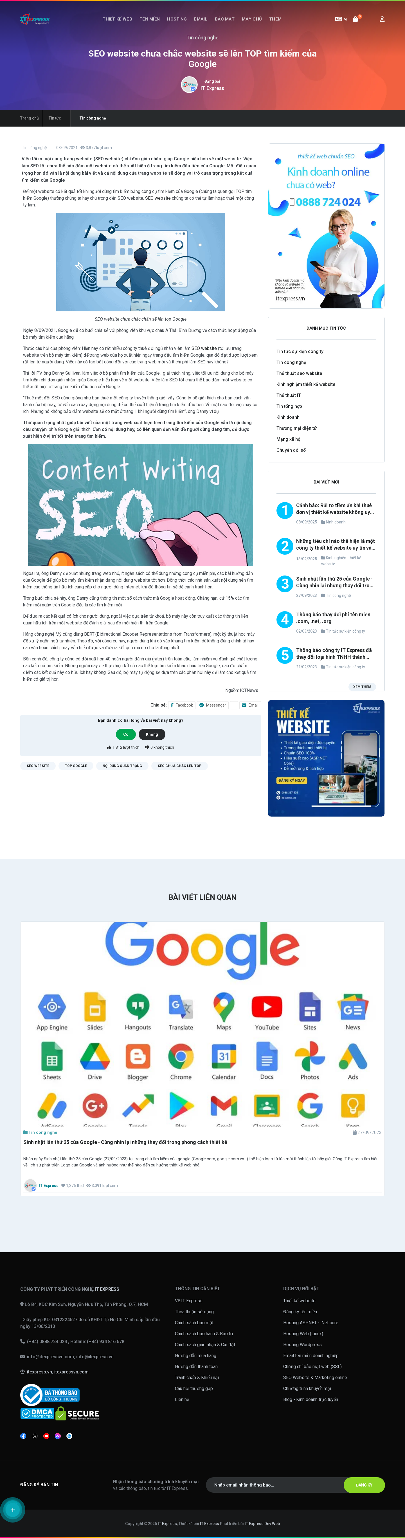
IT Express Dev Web (262, 1523)
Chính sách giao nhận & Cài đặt (205, 1344)
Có (126, 734)
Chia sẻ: (158, 705)
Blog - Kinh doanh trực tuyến (310, 1399)
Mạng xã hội (289, 439)
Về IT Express (188, 1300)
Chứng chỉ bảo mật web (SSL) (312, 1366)
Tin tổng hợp (289, 406)
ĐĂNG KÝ (364, 1485)
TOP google (76, 766)
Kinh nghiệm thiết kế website (305, 384)
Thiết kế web (117, 19)
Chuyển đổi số (291, 450)
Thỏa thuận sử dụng (194, 1311)
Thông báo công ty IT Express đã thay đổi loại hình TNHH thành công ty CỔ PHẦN (334, 654)
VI (341, 19)
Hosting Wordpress (302, 1344)
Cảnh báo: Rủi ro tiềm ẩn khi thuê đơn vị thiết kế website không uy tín (334, 509)
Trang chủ (29, 118)
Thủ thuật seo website (299, 373)
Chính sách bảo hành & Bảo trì (204, 1333)
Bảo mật (225, 19)
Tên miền (150, 19)
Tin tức (55, 118)
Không (152, 734)
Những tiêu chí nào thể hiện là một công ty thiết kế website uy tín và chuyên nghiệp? (335, 545)
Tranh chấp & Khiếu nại (197, 1377)
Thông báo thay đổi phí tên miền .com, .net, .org (333, 617)
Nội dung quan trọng (122, 766)
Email (201, 19)
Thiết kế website (299, 1300)
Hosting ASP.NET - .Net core (310, 1322)
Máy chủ (252, 19)
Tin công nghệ (34, 147)
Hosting (177, 19)
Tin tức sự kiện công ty (299, 351)
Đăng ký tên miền (300, 1311)
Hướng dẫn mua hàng (195, 1355)
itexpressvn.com (71, 1372)
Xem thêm (362, 687)
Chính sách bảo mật (194, 1322)
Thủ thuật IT (288, 395)
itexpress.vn (39, 1372)
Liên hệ (182, 1399)
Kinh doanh (288, 417)
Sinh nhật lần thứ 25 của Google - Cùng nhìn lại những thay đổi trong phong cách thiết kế (335, 583)
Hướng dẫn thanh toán (196, 1366)
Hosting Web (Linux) (303, 1333)
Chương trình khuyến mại (307, 1388)
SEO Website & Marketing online (315, 1377)
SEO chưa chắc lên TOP (179, 766)
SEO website (158, 198)
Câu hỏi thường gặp (194, 1388)
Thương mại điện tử (296, 428)
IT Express (212, 88)
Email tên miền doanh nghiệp (311, 1355)
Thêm (275, 19)
